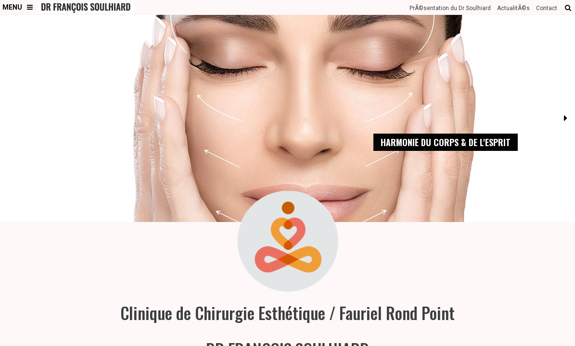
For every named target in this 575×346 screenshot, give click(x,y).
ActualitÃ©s (513, 8)
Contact (546, 8)
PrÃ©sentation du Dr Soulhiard (450, 8)
